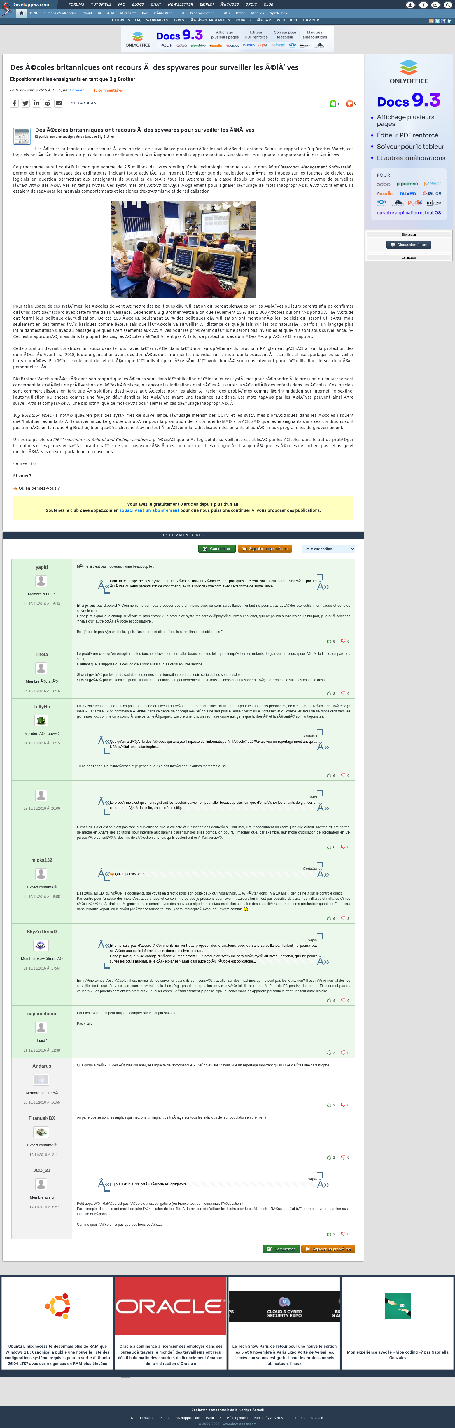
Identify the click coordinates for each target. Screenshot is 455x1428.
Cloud (87, 13)
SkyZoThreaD (42, 942)
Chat (156, 4)
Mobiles (257, 13)
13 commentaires (108, 94)
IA (99, 13)
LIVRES (178, 20)
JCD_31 (41, 1181)
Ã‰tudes (229, 4)
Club (268, 4)
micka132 (41, 871)
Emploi (206, 4)
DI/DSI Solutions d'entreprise (53, 13)
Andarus (41, 1076)
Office (240, 13)
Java (144, 13)
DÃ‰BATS (263, 20)
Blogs (138, 4)
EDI (181, 13)
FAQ (122, 4)
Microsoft (128, 13)
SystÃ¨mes (278, 13)
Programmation (202, 13)
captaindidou (42, 1024)
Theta (42, 665)
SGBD (225, 13)
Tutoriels (101, 4)
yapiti (42, 578)
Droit (251, 4)
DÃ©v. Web (163, 13)
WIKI (281, 20)
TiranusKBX (42, 1129)
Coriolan (76, 94)
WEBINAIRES (157, 20)
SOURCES (243, 20)
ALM (110, 13)
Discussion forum (409, 245)
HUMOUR (311, 20)
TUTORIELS (120, 20)
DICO (294, 20)
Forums (76, 4)
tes (34, 468)
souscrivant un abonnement (149, 514)
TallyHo (42, 717)
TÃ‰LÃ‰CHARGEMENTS (209, 20)
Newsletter (180, 4)
